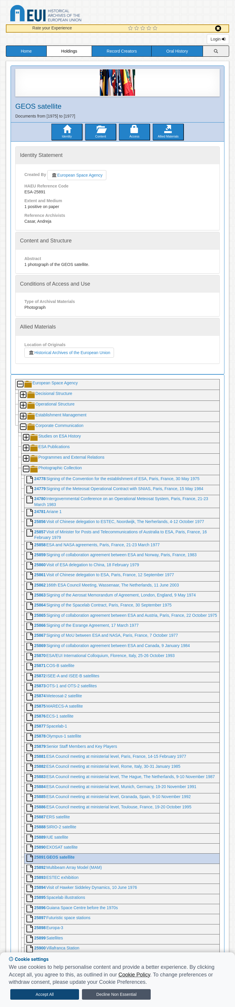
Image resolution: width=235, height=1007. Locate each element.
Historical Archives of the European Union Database (62, 14)
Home (26, 51)
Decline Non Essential (116, 994)
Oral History (177, 51)
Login (218, 39)
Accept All (44, 994)
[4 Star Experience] (150, 28)
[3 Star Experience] (143, 28)
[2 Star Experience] (137, 28)
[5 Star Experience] (156, 28)
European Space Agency (77, 175)
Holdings (69, 51)
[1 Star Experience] (131, 28)
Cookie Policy (134, 975)
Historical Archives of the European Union (69, 353)
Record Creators (122, 51)
